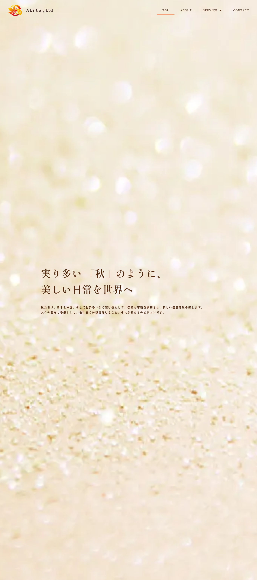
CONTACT (241, 8)
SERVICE (212, 8)
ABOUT (186, 8)
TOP (165, 8)
